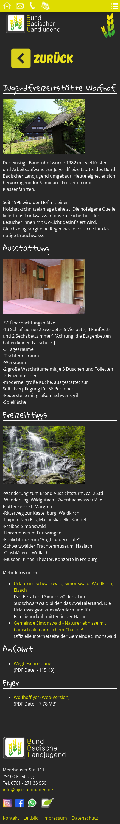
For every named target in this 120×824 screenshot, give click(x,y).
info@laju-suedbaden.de (28, 790)
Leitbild (31, 818)
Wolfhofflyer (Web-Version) (42, 697)
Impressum (55, 818)
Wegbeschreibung (32, 663)
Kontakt (11, 818)
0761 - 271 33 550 (28, 783)
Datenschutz (85, 818)
